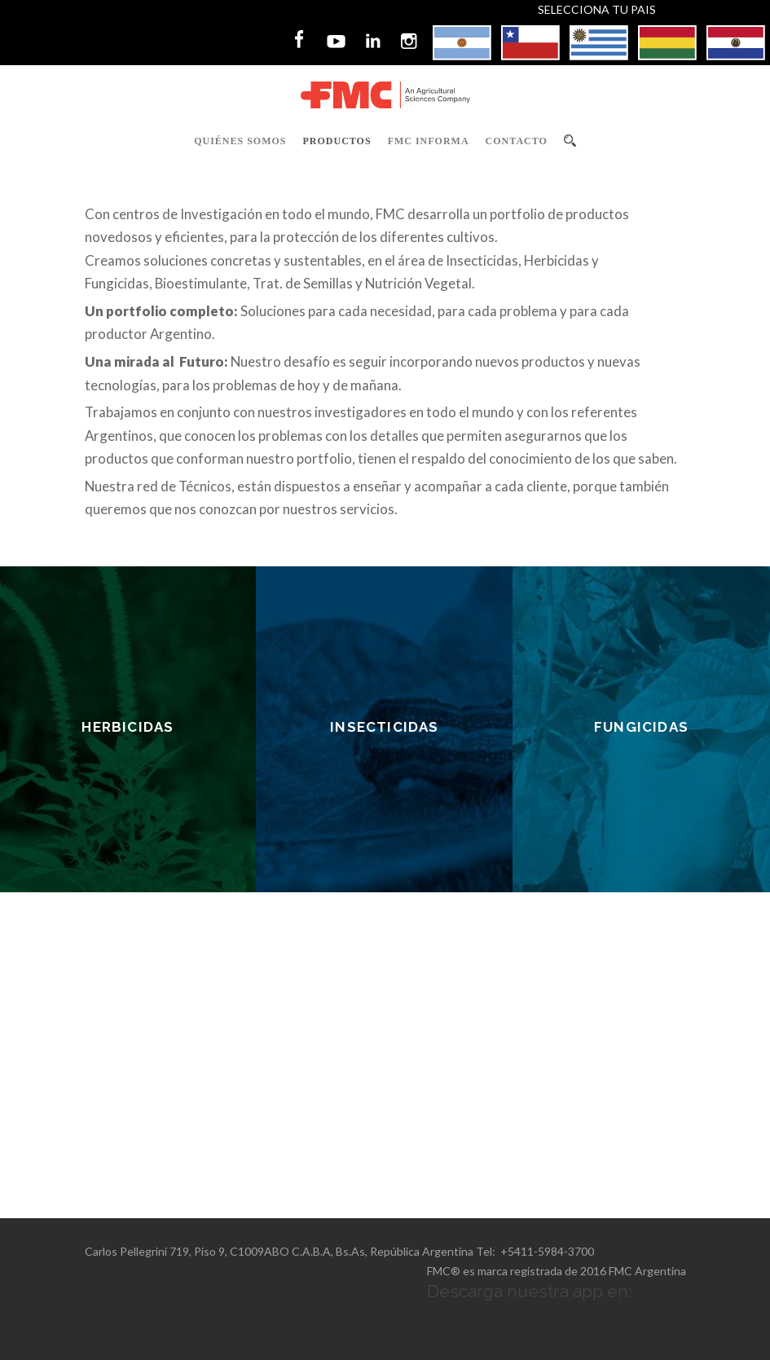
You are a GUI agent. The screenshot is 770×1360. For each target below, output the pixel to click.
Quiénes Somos (240, 141)
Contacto (517, 141)
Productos (337, 141)
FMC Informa (428, 141)
